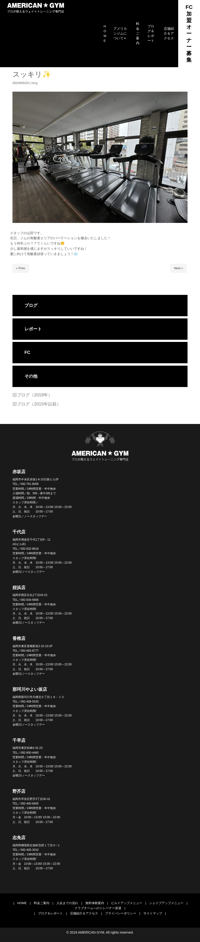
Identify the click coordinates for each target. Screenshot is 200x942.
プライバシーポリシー (120, 913)
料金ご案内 (41, 903)
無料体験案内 (94, 903)
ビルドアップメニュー (126, 903)
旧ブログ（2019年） (32, 395)
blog (34, 83)
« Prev (20, 268)
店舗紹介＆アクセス (84, 913)
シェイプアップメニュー (166, 903)
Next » (178, 268)
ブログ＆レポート (50, 913)
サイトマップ (152, 913)
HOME (22, 903)
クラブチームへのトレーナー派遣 (98, 908)
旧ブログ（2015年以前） (36, 404)
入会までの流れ (67, 903)
